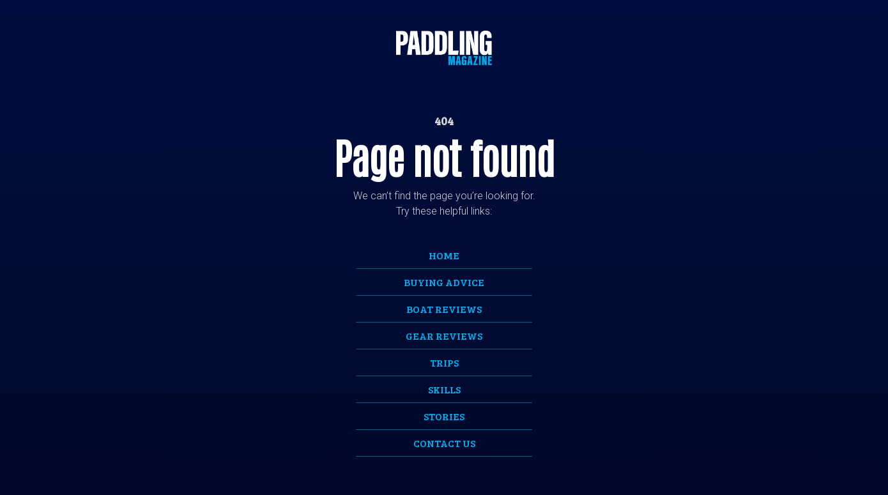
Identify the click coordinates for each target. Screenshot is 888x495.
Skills (444, 389)
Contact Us (444, 443)
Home (444, 255)
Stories (444, 416)
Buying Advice (444, 282)
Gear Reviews (444, 335)
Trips (444, 362)
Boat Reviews (444, 309)
